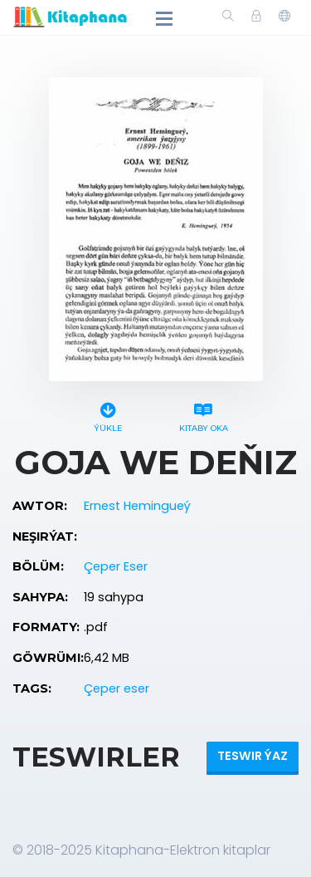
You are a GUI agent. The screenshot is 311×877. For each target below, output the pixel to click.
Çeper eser (116, 688)
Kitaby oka (203, 415)
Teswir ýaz (252, 755)
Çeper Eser (116, 566)
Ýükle (108, 415)
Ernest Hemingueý (137, 505)
